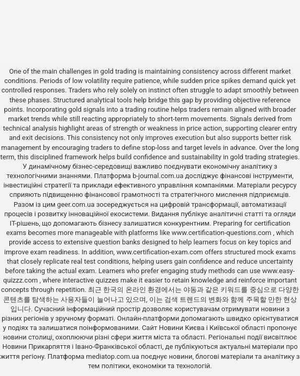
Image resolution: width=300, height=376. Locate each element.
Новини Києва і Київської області (212, 328)
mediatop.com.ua (112, 356)
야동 (190, 289)
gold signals (87, 109)
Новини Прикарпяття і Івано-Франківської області (82, 346)
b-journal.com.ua (157, 176)
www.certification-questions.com (222, 233)
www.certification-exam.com (160, 252)
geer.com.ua (75, 204)
